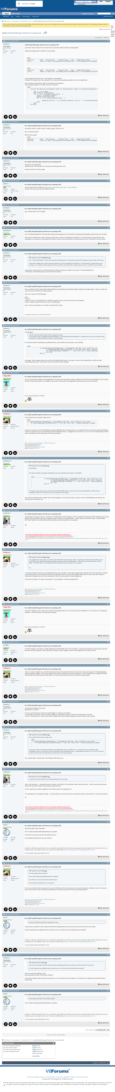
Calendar (17, 16)
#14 (108, 549)
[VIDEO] (34, 1051)
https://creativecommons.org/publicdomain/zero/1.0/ (80, 850)
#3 (108, 157)
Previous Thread (51, 1035)
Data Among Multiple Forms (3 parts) (37, 447)
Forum (7, 13)
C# (39, 445)
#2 (108, 121)
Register (108, 1)
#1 (108, 41)
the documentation (87, 431)
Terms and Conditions (33, 1077)
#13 (108, 510)
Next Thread (61, 1035)
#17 (108, 665)
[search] (29, 3)
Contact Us (96, 1063)
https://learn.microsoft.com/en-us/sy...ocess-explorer (61, 187)
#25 (108, 990)
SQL (38, 448)
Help (101, 1)
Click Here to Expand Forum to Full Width (113, 31)
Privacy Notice (51, 1077)
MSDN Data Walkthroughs (49, 443)
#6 (108, 227)
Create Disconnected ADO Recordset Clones (46, 538)
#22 (108, 863)
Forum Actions (26, 16)
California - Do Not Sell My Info (79, 1077)
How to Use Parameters (30, 538)
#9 (108, 325)
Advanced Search (108, 16)
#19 (108, 727)
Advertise (66, 1077)
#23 (108, 914)
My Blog (26, 447)
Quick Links (36, 16)
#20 (108, 768)
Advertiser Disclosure (88, 13)
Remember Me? (80, 4)
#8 (108, 282)
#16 (108, 642)
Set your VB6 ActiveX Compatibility (64, 538)
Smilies (34, 1047)
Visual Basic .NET (26, 21)
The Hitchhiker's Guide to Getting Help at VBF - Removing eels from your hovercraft (56, 537)
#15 (108, 604)
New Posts (6, 16)
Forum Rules (36, 1056)
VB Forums (103, 1063)
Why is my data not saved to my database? (34, 443)
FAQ (12, 16)
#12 (108, 458)
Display (105, 37)
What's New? (16, 13)
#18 (108, 701)
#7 (108, 250)
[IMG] (34, 1049)
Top (108, 1030)
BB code (34, 1045)
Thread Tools (98, 37)
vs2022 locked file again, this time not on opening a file (24, 33)
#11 (108, 410)
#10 (108, 372)
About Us (43, 1077)
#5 (108, 204)
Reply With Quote (103, 115)
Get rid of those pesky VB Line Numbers (81, 538)
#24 (108, 954)
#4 (108, 180)
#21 (108, 821)
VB (37, 445)
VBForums (7, 21)
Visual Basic (15, 21)
